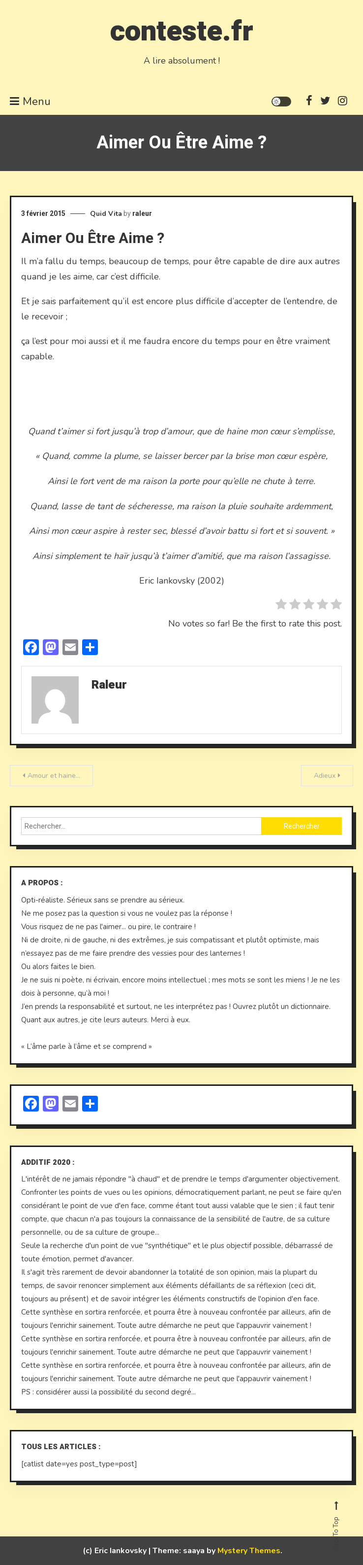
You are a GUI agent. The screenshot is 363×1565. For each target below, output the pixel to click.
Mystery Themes (248, 1550)
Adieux (324, 775)
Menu (30, 101)
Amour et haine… (54, 775)
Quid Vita (106, 213)
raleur (142, 213)
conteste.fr (181, 31)
